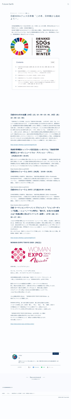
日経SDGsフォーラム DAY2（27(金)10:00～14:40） (32, 78)
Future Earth (9, 4)
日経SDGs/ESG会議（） (36, 67)
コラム (28, 13)
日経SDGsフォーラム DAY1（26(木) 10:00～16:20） (33, 75)
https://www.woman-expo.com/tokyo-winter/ (23, 324)
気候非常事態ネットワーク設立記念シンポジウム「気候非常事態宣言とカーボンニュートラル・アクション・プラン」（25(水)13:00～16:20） (37, 72)
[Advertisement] (35, 103)
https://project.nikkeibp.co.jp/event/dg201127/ (23, 238)
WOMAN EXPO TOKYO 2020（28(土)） (29, 86)
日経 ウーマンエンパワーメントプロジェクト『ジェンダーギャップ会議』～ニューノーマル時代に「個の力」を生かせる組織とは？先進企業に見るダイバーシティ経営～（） (36, 82)
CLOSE (52, 62)
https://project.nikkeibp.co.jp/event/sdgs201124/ (24, 145)
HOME (3, 415)
